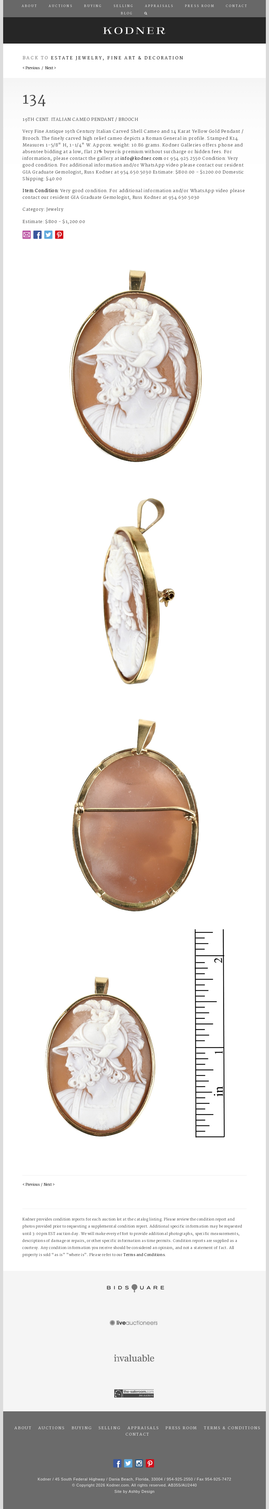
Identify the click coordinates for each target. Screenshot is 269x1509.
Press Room (181, 1428)
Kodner (134, 30)
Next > (50, 68)
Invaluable (134, 1358)
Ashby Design (141, 1491)
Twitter (48, 234)
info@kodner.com (141, 158)
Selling (109, 1428)
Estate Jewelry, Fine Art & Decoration (117, 58)
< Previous (31, 68)
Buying (81, 1428)
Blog (127, 13)
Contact (137, 1434)
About (23, 1428)
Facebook (37, 234)
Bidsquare (134, 1288)
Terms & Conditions (232, 1428)
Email (26, 234)
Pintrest (59, 234)
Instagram (139, 1463)
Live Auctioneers (134, 1323)
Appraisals (143, 1428)
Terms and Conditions (144, 1255)
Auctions (51, 1428)
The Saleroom (134, 1393)
